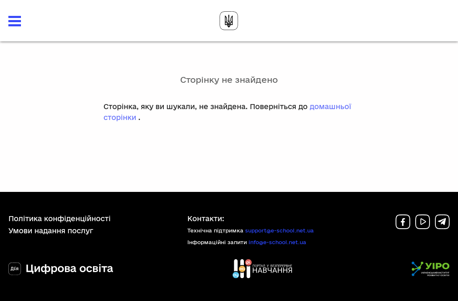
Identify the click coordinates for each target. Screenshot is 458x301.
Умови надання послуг (50, 231)
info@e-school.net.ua (277, 242)
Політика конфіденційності (59, 218)
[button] (14, 21)
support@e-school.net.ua (279, 230)
